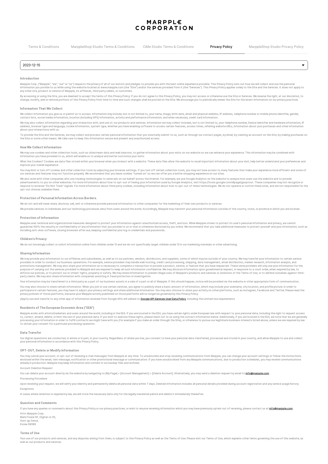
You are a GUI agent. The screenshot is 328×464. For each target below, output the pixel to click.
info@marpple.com (257, 373)
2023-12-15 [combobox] (31, 65)
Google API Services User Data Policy (163, 298)
